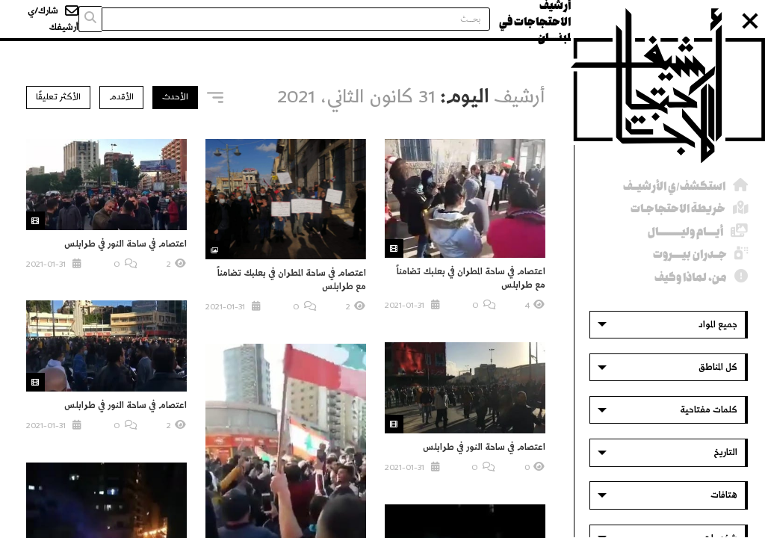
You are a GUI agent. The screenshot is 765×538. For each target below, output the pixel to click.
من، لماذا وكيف (690, 278)
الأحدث (175, 96)
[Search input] (296, 19)
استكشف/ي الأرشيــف (674, 186)
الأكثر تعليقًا (58, 96)
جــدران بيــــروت (690, 254)
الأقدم (121, 96)
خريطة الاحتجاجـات (678, 209)
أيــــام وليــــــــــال (685, 232)
